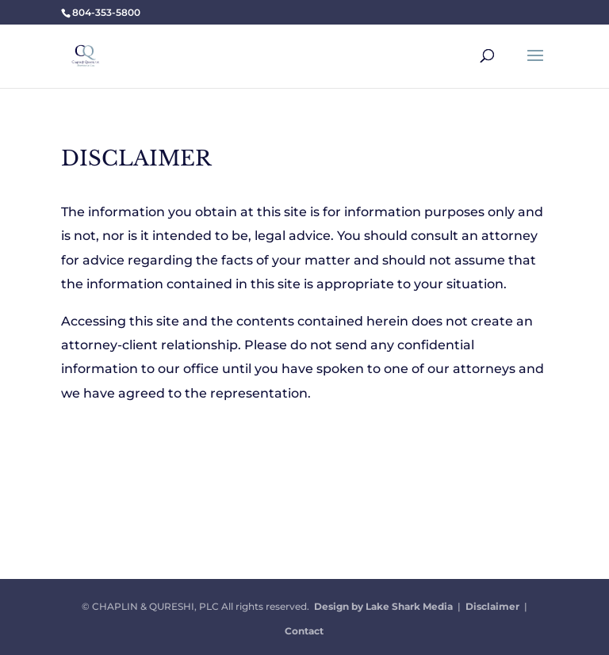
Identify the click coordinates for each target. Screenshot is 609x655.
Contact (304, 631)
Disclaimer (492, 606)
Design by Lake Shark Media (383, 606)
